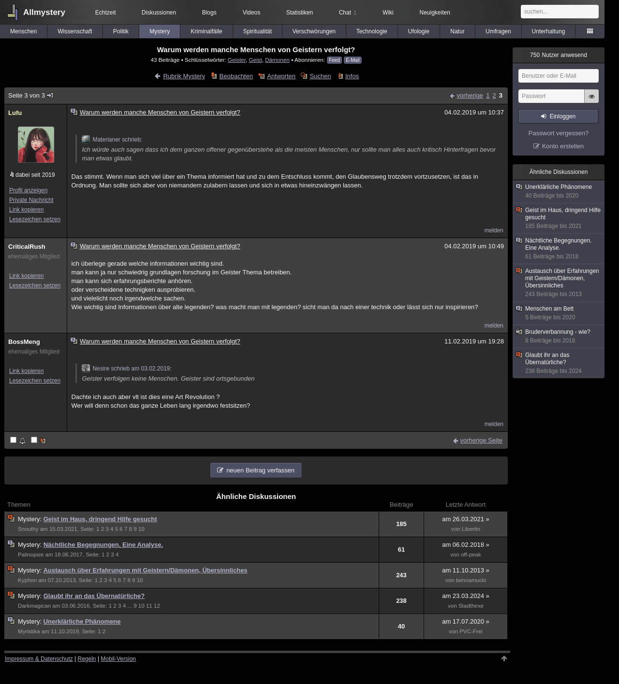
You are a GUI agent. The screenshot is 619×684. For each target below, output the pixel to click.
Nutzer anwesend (558, 55)
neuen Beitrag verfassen (260, 470)
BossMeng (24, 341)
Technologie (371, 31)
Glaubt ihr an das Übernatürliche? (94, 595)
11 (149, 606)
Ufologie (418, 31)
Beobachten (236, 76)
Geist (255, 60)
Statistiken (299, 12)
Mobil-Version (118, 659)
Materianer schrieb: (112, 139)
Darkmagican (34, 606)
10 (141, 529)
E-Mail (352, 60)
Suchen (320, 76)
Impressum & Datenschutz (39, 659)
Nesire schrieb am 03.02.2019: (126, 368)
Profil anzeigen (28, 190)
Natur (457, 31)
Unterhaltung (548, 31)
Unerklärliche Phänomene (82, 621)
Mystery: (31, 519)
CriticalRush (26, 246)
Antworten (281, 76)
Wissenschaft (75, 31)
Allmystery (44, 12)
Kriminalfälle (206, 31)
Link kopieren (26, 209)
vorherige (470, 95)
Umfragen (498, 31)
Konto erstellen (563, 146)
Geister (237, 60)
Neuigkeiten (435, 12)
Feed (334, 60)
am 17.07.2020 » (465, 621)
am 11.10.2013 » (465, 570)
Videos (251, 12)
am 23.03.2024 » (465, 595)
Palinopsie (31, 554)
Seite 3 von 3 (31, 95)
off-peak (471, 554)
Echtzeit (105, 12)
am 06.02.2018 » (465, 544)
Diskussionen (159, 12)
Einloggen (562, 116)
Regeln (87, 659)
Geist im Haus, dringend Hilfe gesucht (100, 519)
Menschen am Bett (559, 313)
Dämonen (277, 60)
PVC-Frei (471, 631)
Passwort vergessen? (559, 133)
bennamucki (471, 580)
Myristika (29, 631)
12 (157, 606)
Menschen (23, 31)
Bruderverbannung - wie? (559, 336)
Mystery (159, 31)
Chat (347, 12)
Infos (352, 76)
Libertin (471, 529)
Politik (121, 31)
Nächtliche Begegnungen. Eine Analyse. (103, 544)
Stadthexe (471, 606)
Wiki (388, 12)
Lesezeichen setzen (34, 219)
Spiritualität (257, 31)
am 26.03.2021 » (465, 519)
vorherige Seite (481, 440)
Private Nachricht (31, 200)
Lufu (15, 112)
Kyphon (27, 580)
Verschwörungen (314, 31)
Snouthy (28, 529)
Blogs (209, 12)
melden (494, 230)
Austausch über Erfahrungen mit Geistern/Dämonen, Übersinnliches (146, 570)
